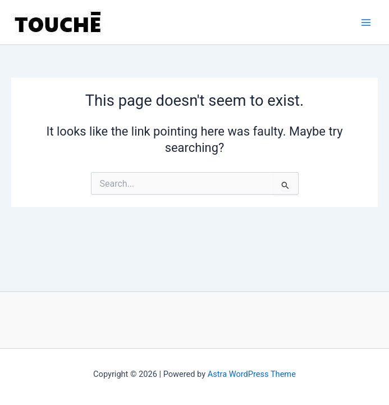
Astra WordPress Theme (252, 374)
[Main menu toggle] (366, 22)
